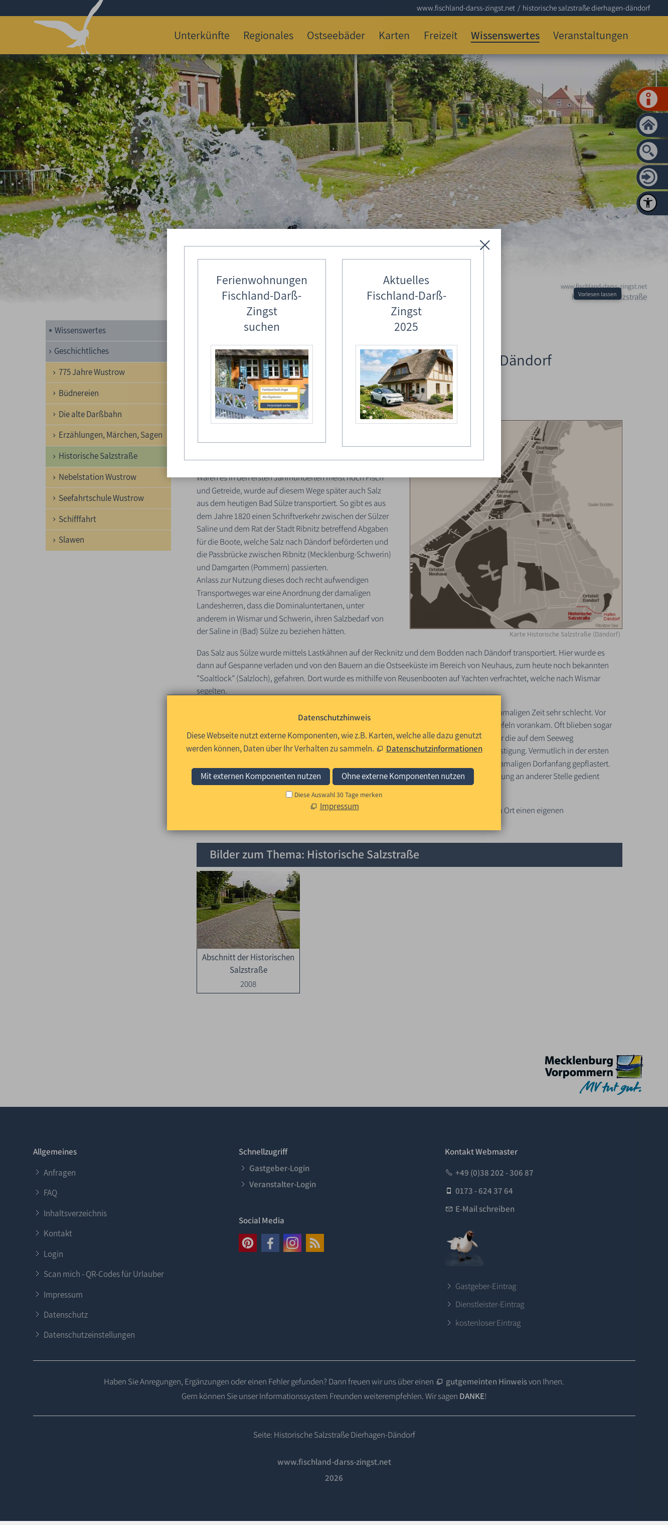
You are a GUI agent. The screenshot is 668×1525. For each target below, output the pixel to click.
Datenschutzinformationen (434, 748)
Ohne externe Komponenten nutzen (403, 776)
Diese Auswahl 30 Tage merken (338, 794)
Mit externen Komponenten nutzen (261, 776)
